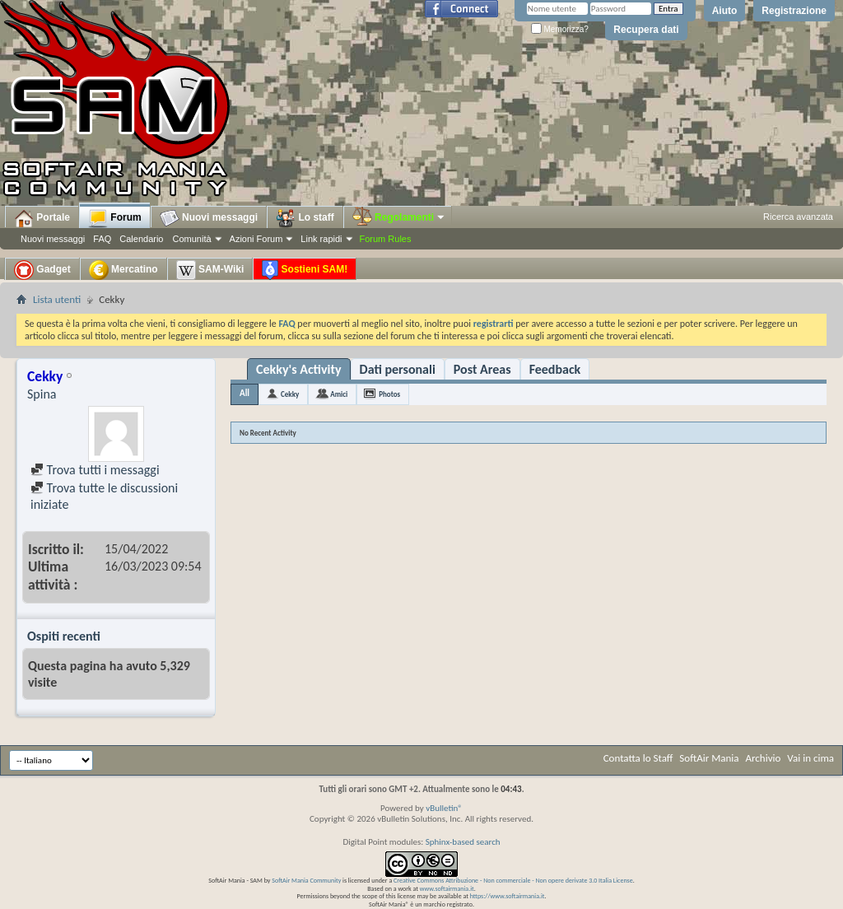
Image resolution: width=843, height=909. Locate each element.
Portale (42, 218)
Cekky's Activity (299, 369)
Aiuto (725, 10)
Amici (338, 394)
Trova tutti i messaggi (95, 470)
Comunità (191, 239)
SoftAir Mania (708, 758)
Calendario (141, 239)
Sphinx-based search (463, 842)
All (244, 393)
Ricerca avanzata (798, 216)
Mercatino (123, 270)
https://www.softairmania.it (507, 896)
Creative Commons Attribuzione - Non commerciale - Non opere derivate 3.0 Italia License (513, 880)
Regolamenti (399, 217)
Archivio (763, 758)
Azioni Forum (256, 239)
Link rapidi (321, 239)
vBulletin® (444, 808)
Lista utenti (57, 299)
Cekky (290, 394)
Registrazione (794, 10)
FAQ (102, 239)
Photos (389, 394)
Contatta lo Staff (638, 758)
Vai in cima (810, 758)
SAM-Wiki (210, 270)
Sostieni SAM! (304, 270)
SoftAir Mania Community (306, 880)
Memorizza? (560, 29)
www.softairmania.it (447, 888)
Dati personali (397, 369)
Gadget (42, 270)
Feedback (555, 369)
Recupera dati (645, 29)
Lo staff (305, 218)
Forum (115, 218)
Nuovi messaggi (53, 239)
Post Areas (482, 369)
